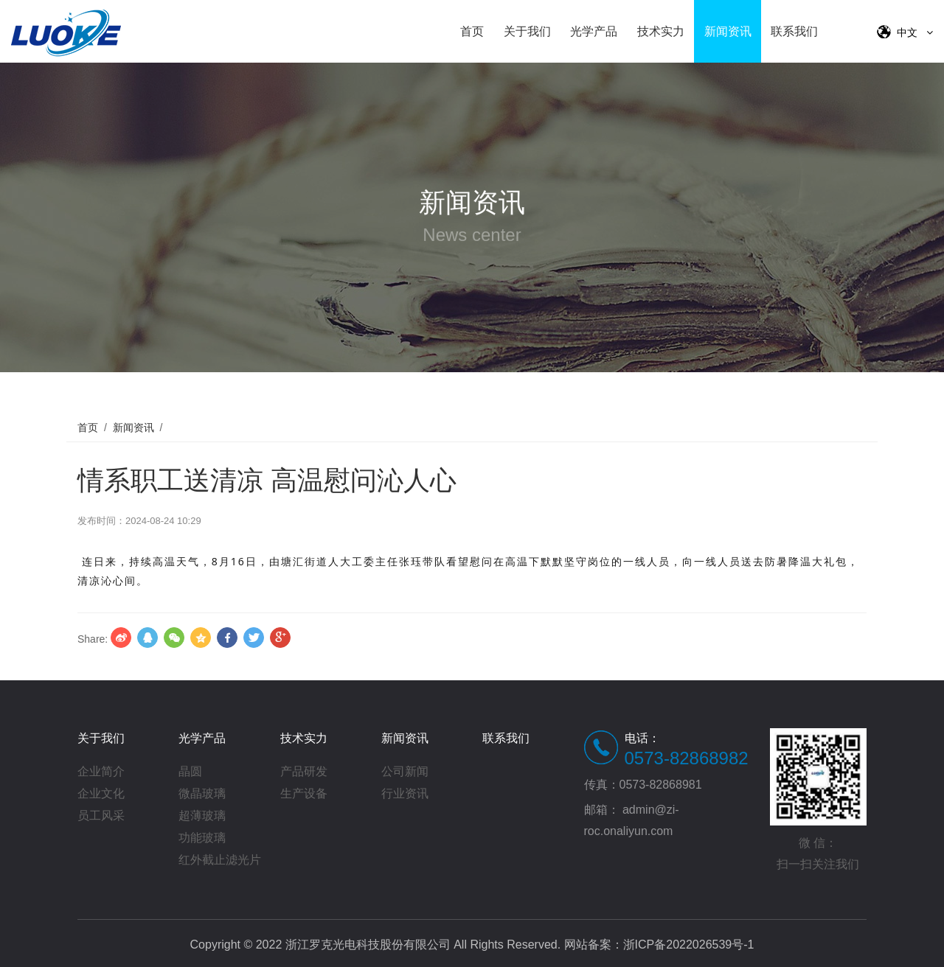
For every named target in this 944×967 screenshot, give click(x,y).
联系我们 (794, 31)
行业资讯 (404, 793)
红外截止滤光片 (219, 859)
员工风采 (101, 815)
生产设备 (303, 793)
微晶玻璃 (202, 793)
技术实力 (660, 31)
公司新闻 (404, 771)
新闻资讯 (728, 31)
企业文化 (101, 793)
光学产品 (593, 31)
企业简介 (101, 771)
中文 (905, 31)
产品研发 (303, 771)
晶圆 (190, 771)
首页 (472, 31)
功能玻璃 (202, 837)
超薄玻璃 (202, 815)
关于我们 (527, 31)
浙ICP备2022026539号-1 (688, 944)
